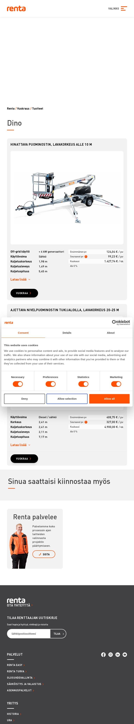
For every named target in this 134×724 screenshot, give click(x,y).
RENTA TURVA (15, 671)
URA (9, 720)
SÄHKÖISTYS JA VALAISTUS (24, 683)
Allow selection (66, 398)
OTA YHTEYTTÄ (18, 605)
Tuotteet (37, 108)
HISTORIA (13, 713)
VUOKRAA (22, 293)
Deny (24, 398)
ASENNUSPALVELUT (19, 690)
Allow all (109, 398)
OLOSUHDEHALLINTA (20, 677)
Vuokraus (23, 108)
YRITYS (12, 703)
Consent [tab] (23, 332)
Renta (11, 108)
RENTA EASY (14, 664)
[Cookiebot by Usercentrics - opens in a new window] (114, 322)
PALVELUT (15, 654)
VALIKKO (113, 8)
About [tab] (111, 332)
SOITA (46, 554)
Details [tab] (67, 332)
